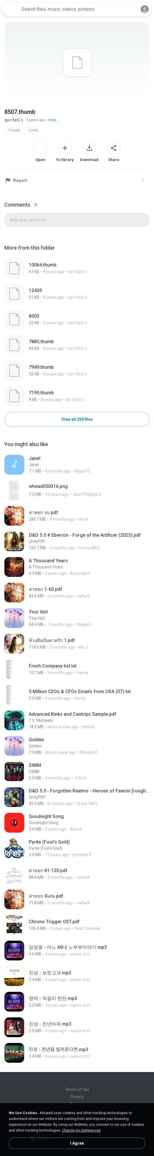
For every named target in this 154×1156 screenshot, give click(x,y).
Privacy (77, 1096)
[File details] (77, 268)
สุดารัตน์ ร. (14, 120)
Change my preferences (81, 1130)
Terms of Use (77, 1089)
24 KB (33, 130)
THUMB (14, 130)
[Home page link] (11, 9)
